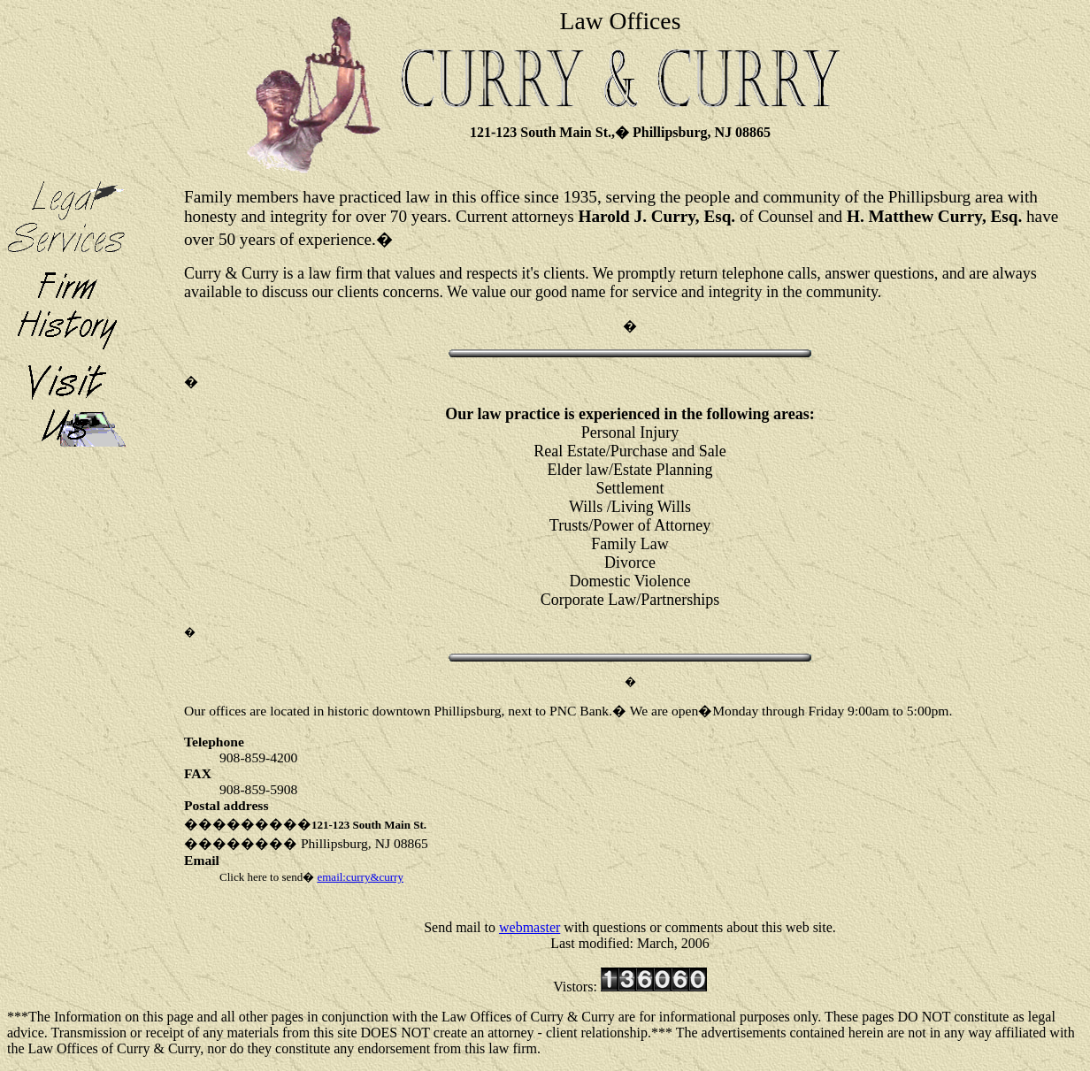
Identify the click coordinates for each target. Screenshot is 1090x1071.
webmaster (529, 927)
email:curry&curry (360, 877)
